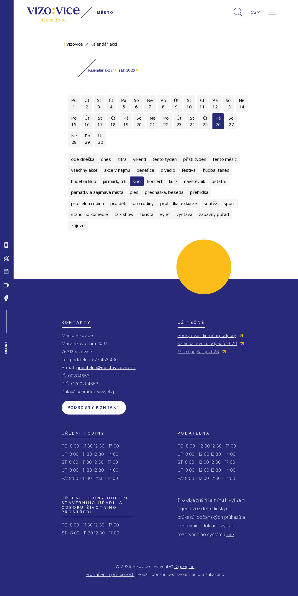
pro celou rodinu (87, 203)
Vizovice (73, 44)
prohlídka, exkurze (178, 203)
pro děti (118, 203)
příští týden (194, 159)
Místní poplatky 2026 (198, 351)
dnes (106, 159)
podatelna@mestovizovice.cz (106, 367)
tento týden (165, 159)
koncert (155, 181)
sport (229, 203)
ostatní (219, 181)
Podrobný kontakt (94, 407)
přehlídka (199, 192)
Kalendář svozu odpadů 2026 (207, 343)
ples (134, 192)
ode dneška (82, 159)
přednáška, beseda (164, 192)
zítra (122, 159)
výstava (184, 214)
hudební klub (83, 181)
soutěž (210, 203)
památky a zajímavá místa (97, 192)
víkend (139, 159)
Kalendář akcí (103, 44)
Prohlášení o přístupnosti (110, 574)
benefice (145, 170)
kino (137, 181)
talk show (124, 214)
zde (230, 534)
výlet (165, 214)
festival (189, 170)
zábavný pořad (214, 214)
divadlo (168, 170)
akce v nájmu (117, 170)
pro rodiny (143, 203)
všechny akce (84, 170)
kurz (173, 181)
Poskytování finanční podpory (207, 335)
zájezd (78, 225)
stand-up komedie (89, 214)
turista (146, 214)
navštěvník (194, 181)
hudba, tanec (216, 170)
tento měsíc (225, 159)
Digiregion (184, 566)
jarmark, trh (114, 181)
